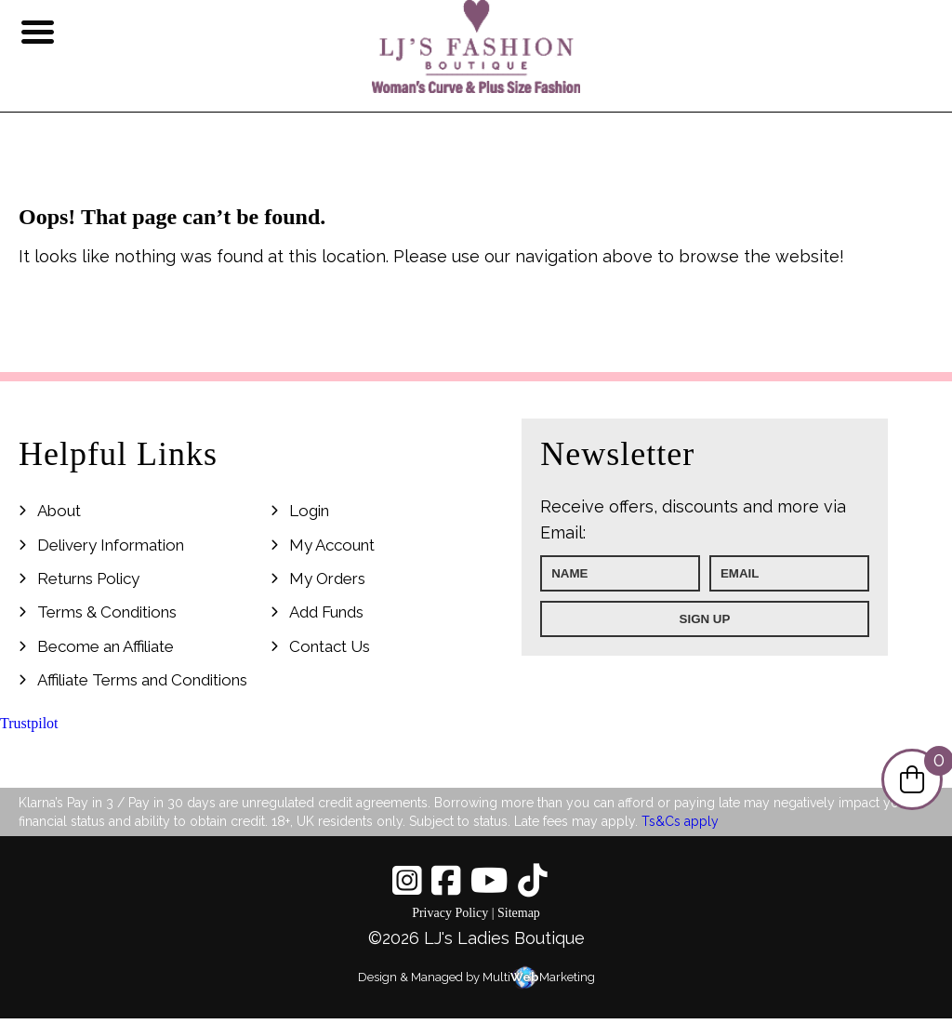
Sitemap (518, 913)
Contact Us (329, 646)
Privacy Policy (450, 913)
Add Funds (326, 612)
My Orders (327, 578)
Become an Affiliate (105, 646)
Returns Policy (88, 578)
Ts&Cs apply (680, 821)
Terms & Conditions (107, 612)
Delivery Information (110, 545)
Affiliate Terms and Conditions (142, 680)
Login (309, 510)
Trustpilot (29, 723)
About (59, 510)
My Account (332, 545)
